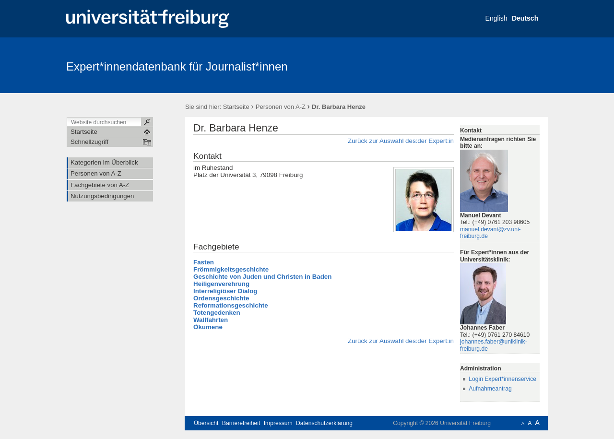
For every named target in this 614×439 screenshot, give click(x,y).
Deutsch (525, 18)
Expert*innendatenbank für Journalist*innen (177, 66)
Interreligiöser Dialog (225, 291)
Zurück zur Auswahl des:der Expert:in (401, 140)
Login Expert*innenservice (502, 379)
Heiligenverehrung (221, 283)
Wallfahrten (210, 319)
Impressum (278, 423)
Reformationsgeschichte (230, 305)
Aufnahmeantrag (490, 388)
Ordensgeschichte (221, 298)
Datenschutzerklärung (324, 423)
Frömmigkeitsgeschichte (231, 269)
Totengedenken (216, 312)
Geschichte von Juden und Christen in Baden (262, 276)
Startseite (236, 106)
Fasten (203, 262)
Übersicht (206, 423)
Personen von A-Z (281, 106)
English (496, 18)
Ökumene (208, 327)
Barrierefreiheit (241, 423)
